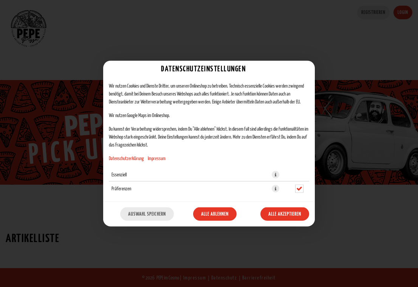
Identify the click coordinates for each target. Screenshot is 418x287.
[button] (275, 175)
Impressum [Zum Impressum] (157, 158)
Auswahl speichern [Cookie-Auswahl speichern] (147, 214)
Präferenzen (121, 188)
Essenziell (119, 174)
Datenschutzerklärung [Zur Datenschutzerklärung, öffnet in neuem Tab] (126, 158)
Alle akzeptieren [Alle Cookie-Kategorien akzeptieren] (284, 214)
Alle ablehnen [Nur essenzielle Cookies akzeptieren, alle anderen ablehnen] (215, 214)
